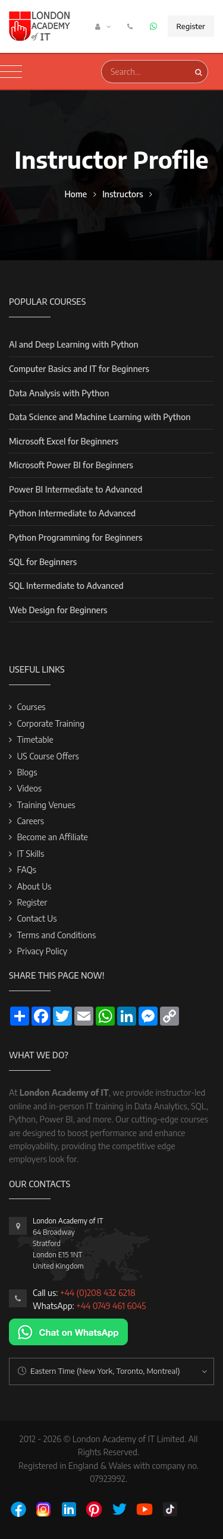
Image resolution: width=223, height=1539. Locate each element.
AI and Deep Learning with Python (74, 344)
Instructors (122, 194)
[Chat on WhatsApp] (68, 1331)
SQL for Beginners (43, 562)
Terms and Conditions (56, 935)
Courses (31, 707)
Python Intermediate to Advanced (72, 513)
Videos (29, 788)
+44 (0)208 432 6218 (98, 1293)
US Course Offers (47, 756)
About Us (34, 886)
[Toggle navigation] (11, 72)
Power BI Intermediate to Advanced (75, 489)
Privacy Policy (42, 951)
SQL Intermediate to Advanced (66, 586)
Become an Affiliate (52, 837)
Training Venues (46, 805)
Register (191, 26)
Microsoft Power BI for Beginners (71, 465)
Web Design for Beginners (58, 610)
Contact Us (36, 918)
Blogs (27, 772)
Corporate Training (50, 723)
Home (75, 194)
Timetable (35, 739)
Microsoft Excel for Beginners (63, 441)
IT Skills (30, 854)
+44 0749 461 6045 (111, 1306)
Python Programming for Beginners (75, 537)
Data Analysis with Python (59, 393)
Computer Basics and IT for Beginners (79, 369)
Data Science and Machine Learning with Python (99, 417)
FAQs (26, 870)
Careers (30, 821)
